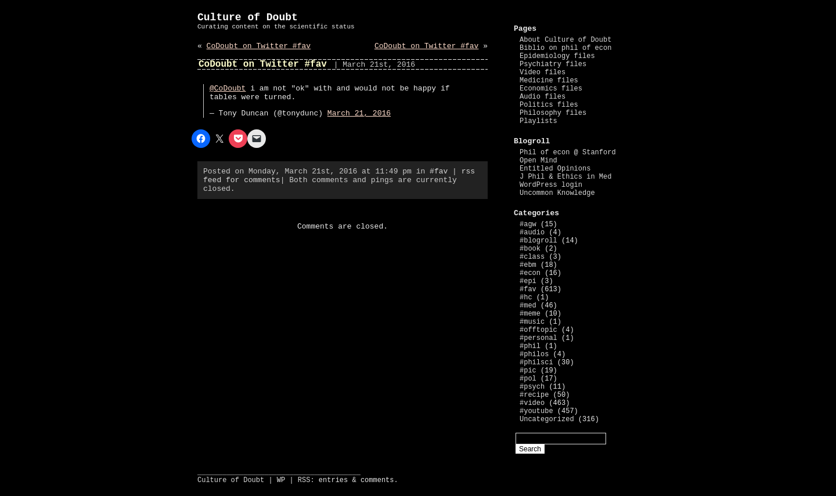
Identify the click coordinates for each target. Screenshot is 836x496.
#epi (528, 281)
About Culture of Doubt (565, 40)
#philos (534, 354)
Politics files (549, 105)
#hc (526, 298)
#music (532, 322)
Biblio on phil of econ (565, 48)
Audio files (542, 97)
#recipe (534, 395)
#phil (530, 346)
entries (333, 480)
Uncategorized (547, 419)
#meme (530, 314)
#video (532, 403)
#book (530, 249)
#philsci (536, 363)
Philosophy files (553, 113)
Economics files (551, 89)
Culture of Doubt (247, 17)
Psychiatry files (553, 64)
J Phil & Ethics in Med (565, 177)
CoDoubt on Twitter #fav (259, 46)
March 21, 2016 (359, 113)
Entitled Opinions (555, 169)
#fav (439, 171)
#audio (532, 233)
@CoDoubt (228, 88)
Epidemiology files (557, 56)
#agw (528, 224)
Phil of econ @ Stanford (568, 153)
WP (281, 480)
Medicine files (549, 81)
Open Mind (538, 161)
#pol (528, 379)
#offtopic (538, 330)
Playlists (538, 121)
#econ (530, 273)
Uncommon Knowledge (557, 193)
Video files (542, 72)
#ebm (528, 265)
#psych (532, 387)
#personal (538, 338)
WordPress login (551, 185)
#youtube (536, 411)
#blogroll (538, 241)
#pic (528, 371)
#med (528, 306)
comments (377, 480)
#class (532, 257)
